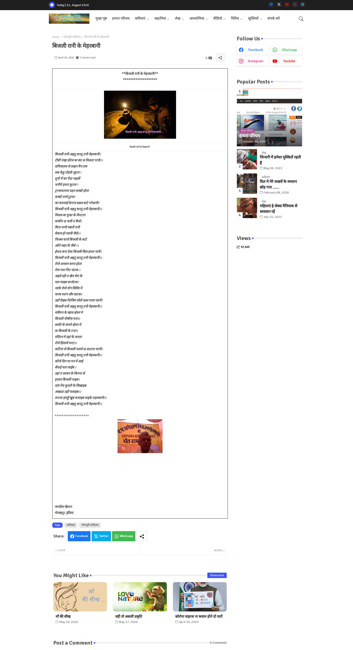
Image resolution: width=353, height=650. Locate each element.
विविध (235, 18)
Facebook (81, 536)
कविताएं (140, 18)
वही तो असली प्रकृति (128, 617)
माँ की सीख (63, 617)
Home (55, 37)
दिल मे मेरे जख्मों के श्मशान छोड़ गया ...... (278, 184)
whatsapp (289, 50)
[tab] (101, 18)
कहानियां (160, 18)
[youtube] (287, 4)
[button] (300, 18)
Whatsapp (126, 536)
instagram (255, 61)
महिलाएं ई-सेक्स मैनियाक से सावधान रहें (278, 209)
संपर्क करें (273, 18)
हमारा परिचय (120, 18)
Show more (217, 575)
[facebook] (271, 4)
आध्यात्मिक (196, 18)
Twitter (104, 536)
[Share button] (141, 536)
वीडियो (217, 18)
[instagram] (295, 4)
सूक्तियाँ (253, 18)
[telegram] (302, 4)
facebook (255, 50)
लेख (177, 18)
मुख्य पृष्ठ (101, 18)
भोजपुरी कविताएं (72, 37)
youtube (289, 61)
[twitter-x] (279, 4)
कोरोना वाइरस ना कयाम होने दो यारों (198, 617)
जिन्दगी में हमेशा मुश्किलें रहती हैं (280, 160)
